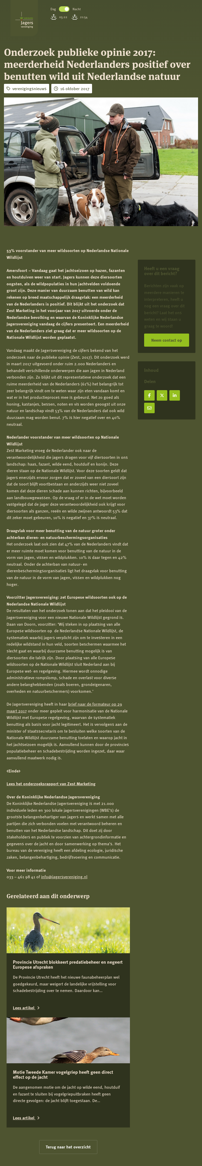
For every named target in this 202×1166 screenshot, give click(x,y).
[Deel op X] (162, 395)
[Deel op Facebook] (149, 395)
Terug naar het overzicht (68, 1147)
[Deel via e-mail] (149, 408)
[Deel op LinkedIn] (174, 395)
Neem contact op (166, 340)
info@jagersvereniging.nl (64, 877)
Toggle (64, 9)
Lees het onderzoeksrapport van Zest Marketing (51, 784)
